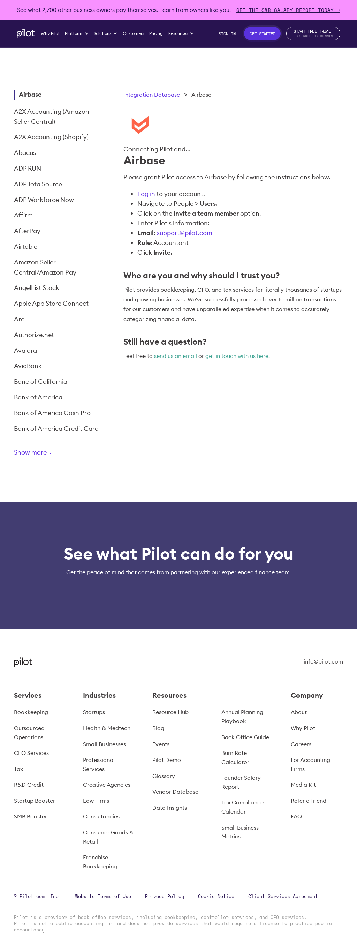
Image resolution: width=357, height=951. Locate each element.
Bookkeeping (31, 712)
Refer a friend (308, 800)
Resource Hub (170, 712)
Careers (301, 744)
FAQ (296, 816)
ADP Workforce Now (44, 200)
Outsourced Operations (29, 733)
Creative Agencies (106, 784)
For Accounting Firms (310, 764)
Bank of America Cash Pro (52, 413)
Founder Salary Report (241, 782)
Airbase (30, 94)
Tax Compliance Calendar (242, 807)
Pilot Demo (166, 759)
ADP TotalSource (38, 184)
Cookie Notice (216, 896)
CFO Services (31, 752)
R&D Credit (29, 784)
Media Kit (303, 784)
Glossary (163, 775)
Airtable (25, 246)
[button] (76, 33)
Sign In (227, 33)
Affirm (23, 215)
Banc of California (40, 381)
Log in (146, 194)
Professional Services (99, 764)
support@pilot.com (184, 233)
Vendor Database (175, 791)
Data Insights (169, 807)
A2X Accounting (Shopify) (51, 137)
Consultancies (101, 816)
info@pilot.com (323, 661)
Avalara (25, 350)
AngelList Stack (36, 288)
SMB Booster (30, 816)
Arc (19, 319)
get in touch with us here (236, 355)
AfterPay (27, 231)
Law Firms (96, 800)
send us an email (175, 355)
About (299, 712)
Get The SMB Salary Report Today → (288, 10)
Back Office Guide (245, 737)
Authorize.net (34, 335)
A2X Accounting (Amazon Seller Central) (51, 116)
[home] (26, 33)
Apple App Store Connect (51, 303)
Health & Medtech (106, 728)
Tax (18, 768)
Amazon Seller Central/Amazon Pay (45, 267)
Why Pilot (303, 728)
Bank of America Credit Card (56, 429)
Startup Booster (34, 800)
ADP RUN (27, 168)
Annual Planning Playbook (242, 717)
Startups (94, 712)
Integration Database (151, 94)
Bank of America (38, 397)
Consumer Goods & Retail (108, 837)
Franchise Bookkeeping (100, 862)
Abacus (25, 153)
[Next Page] (57, 454)
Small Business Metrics (240, 832)
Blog (158, 728)
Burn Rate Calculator (235, 757)
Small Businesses (104, 744)
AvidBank (28, 366)
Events (160, 744)
